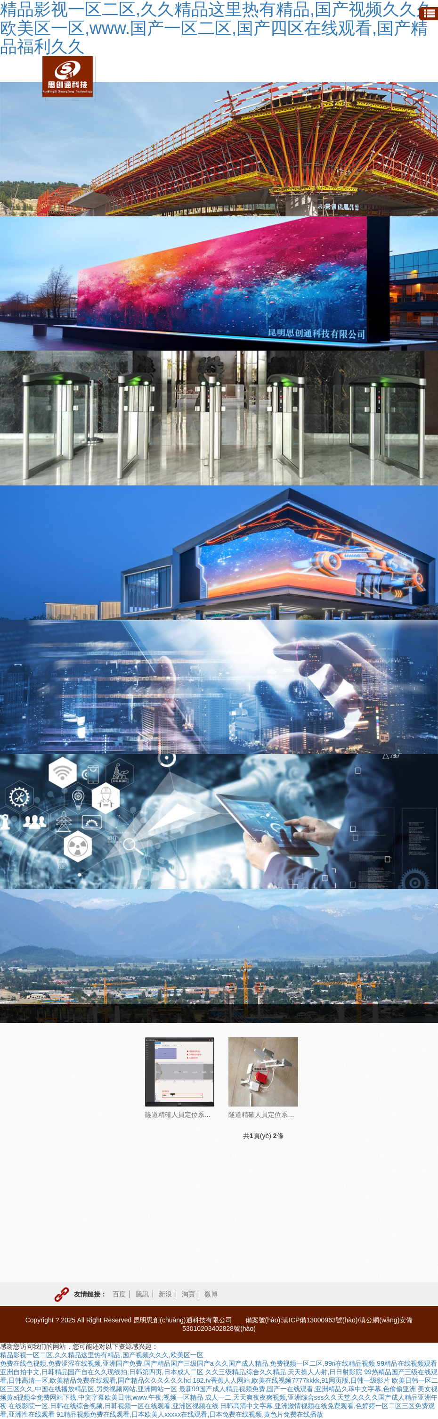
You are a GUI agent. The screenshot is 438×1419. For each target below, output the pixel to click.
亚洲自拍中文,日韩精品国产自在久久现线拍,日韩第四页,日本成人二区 (101, 1372)
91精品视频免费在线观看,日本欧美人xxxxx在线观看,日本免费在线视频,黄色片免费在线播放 (190, 1414)
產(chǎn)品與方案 (298, 1013)
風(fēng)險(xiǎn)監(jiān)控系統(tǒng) (82, 1185)
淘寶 (188, 1294)
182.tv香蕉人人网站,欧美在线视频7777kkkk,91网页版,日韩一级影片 (291, 1380)
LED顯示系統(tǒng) (75, 1214)
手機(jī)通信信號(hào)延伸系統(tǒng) (79, 1248)
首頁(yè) (252, 1013)
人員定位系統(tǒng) (360, 1013)
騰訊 (142, 1294)
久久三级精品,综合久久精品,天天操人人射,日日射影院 (284, 1372)
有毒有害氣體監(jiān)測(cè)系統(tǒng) (79, 1123)
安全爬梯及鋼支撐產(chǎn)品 (82, 1281)
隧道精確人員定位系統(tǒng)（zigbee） (286, 1114)
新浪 (165, 1294)
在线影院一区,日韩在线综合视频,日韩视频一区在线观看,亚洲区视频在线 (113, 1406)
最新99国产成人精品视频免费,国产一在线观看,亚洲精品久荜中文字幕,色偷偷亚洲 (297, 1389)
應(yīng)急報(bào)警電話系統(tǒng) (81, 1156)
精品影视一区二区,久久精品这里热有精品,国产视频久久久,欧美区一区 (101, 1355)
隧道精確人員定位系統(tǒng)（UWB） (201, 1114)
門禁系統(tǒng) (77, 1066)
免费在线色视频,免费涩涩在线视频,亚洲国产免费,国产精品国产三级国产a (106, 1363)
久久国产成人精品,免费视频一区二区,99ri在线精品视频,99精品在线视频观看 (326, 1363)
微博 (211, 1294)
